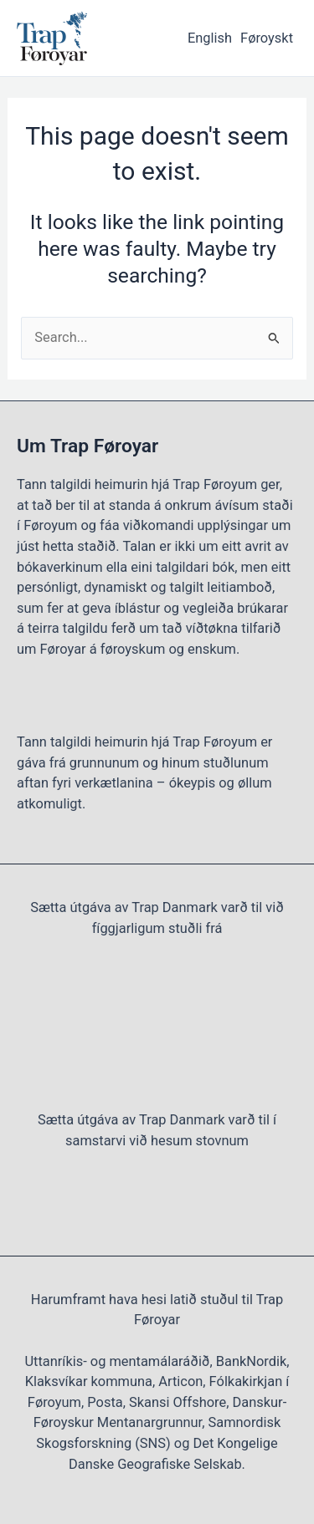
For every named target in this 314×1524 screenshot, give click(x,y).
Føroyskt (266, 38)
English (210, 38)
